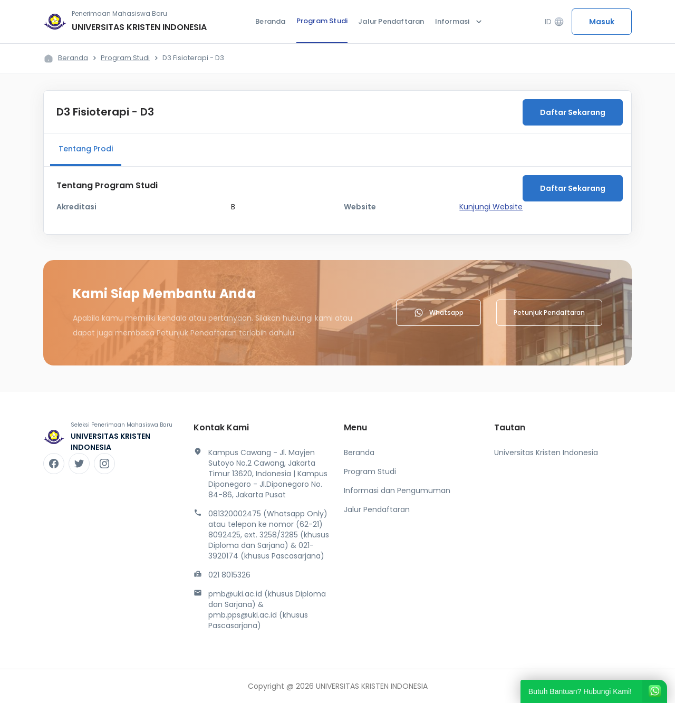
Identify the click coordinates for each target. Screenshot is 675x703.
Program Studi (322, 21)
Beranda (270, 21)
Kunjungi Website (491, 206)
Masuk (601, 21)
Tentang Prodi (86, 148)
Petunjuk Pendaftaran (549, 312)
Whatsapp (438, 312)
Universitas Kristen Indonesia (546, 452)
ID (554, 21)
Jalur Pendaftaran (391, 21)
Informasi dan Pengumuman (397, 490)
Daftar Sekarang (572, 112)
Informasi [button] (460, 21)
